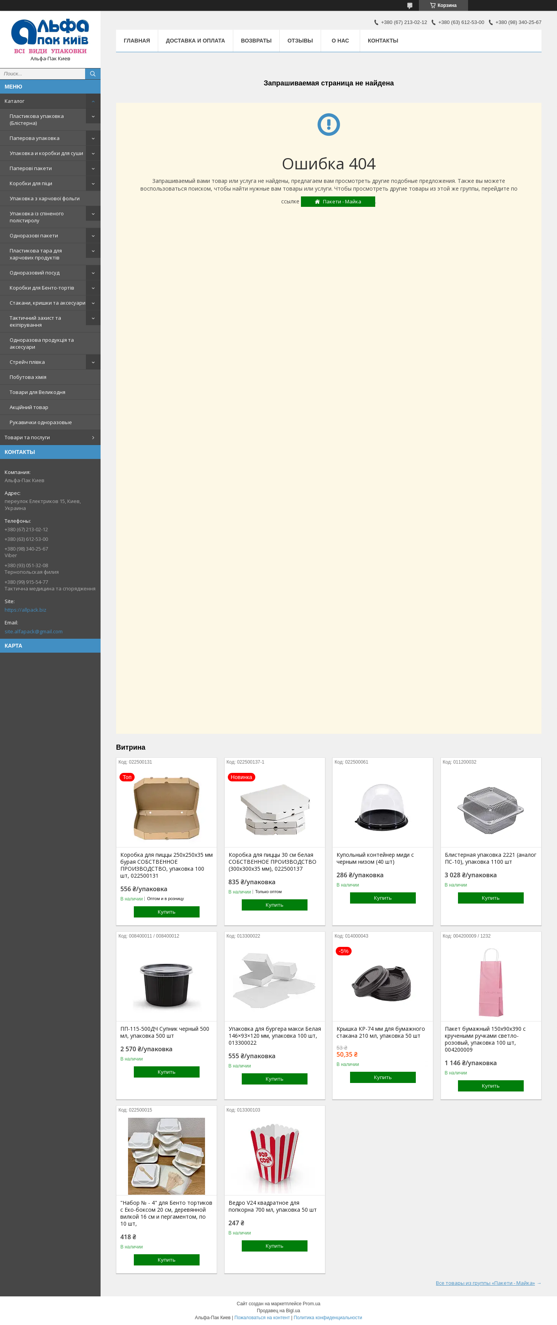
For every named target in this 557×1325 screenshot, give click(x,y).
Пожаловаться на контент (262, 1317)
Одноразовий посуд (35, 272)
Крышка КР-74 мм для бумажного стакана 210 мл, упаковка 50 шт (381, 1032)
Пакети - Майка (342, 201)
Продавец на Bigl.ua (278, 1310)
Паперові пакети (31, 168)
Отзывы (300, 41)
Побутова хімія (28, 376)
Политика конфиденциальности (328, 1317)
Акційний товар (29, 407)
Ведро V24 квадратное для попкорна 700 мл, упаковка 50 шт (273, 1206)
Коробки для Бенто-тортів (42, 287)
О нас (340, 41)
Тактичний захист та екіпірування (35, 321)
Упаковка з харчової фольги (45, 198)
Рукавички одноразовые (41, 422)
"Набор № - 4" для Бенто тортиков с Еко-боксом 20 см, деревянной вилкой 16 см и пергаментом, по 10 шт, (166, 1213)
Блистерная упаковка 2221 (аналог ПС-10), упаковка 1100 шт (490, 858)
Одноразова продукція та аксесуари (42, 343)
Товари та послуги (27, 437)
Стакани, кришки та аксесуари (47, 302)
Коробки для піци (31, 183)
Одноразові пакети (34, 235)
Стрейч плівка (27, 361)
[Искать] (93, 74)
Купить (167, 911)
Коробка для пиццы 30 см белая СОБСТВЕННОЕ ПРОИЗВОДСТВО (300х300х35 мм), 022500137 (272, 861)
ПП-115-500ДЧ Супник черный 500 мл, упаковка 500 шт (164, 1032)
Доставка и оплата (195, 41)
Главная (137, 41)
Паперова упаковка (35, 138)
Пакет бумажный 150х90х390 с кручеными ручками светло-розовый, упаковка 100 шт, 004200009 (485, 1039)
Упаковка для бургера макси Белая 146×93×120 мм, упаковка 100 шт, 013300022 (275, 1035)
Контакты (383, 41)
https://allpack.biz (25, 609)
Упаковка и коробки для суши (46, 153)
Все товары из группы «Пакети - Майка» (485, 1282)
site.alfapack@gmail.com (34, 631)
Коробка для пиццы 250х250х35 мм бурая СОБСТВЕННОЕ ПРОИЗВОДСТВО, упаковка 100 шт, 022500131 (166, 865)
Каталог (14, 100)
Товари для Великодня (37, 392)
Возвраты (256, 41)
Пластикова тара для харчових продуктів (36, 254)
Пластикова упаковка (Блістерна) (37, 119)
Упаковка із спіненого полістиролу (37, 217)
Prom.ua (311, 1303)
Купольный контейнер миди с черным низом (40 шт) (375, 858)
